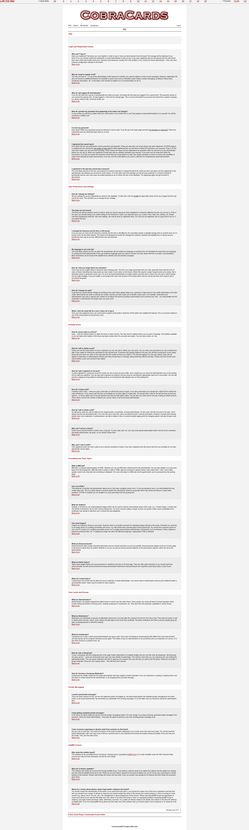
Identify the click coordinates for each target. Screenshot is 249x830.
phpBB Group (132, 754)
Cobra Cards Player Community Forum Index (86, 815)
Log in (179, 25)
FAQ (69, 25)
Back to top (76, 64)
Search (75, 25)
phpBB (121, 826)
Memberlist (84, 25)
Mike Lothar (134, 826)
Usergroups (94, 25)
